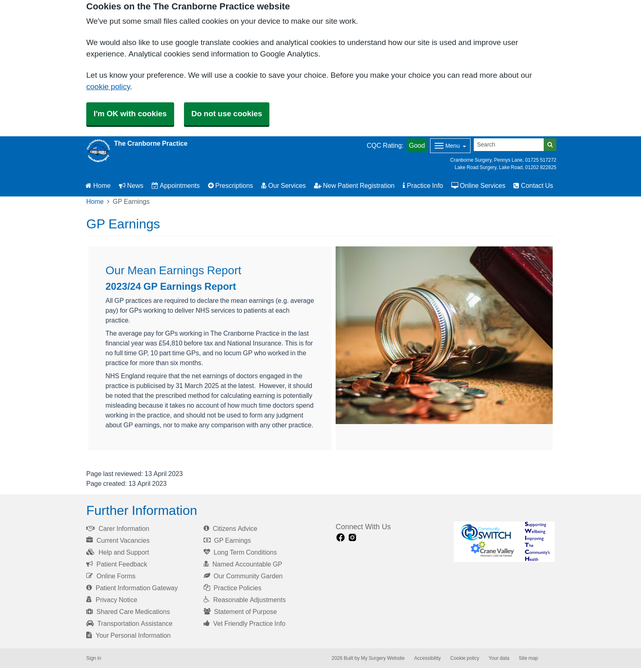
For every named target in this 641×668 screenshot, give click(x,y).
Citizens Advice (231, 528)
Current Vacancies (118, 540)
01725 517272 (540, 160)
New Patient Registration (354, 185)
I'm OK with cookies (130, 113)
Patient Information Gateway (132, 587)
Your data (499, 658)
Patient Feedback (116, 564)
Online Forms (111, 576)
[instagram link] (352, 538)
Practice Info (423, 185)
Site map (528, 658)
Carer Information (117, 528)
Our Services (283, 185)
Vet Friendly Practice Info (245, 623)
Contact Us (533, 185)
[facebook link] (340, 538)
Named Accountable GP (243, 564)
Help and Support (117, 552)
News (131, 185)
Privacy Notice (111, 599)
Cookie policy (464, 658)
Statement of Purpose (240, 611)
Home (98, 185)
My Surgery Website (383, 658)
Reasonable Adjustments (245, 599)
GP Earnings (227, 540)
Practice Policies (233, 587)
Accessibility (427, 658)
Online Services (478, 185)
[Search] (509, 144)
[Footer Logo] (504, 541)
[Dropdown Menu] (450, 145)
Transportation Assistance (129, 623)
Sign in (93, 658)
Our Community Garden (243, 576)
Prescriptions (230, 185)
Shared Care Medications (128, 611)
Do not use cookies (226, 113)
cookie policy (108, 86)
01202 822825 (540, 167)
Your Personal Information (128, 635)
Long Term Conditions (240, 552)
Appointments (176, 185)
